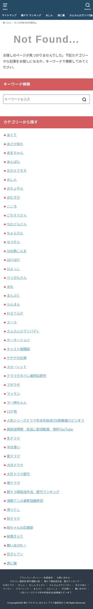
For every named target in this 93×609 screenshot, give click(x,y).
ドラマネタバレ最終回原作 (26, 376)
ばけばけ (13, 260)
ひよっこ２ (52, 589)
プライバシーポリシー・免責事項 (36, 578)
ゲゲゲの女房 (16, 358)
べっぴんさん (16, 278)
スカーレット (16, 367)
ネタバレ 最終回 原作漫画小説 (25, 581)
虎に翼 (61, 15)
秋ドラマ (13, 518)
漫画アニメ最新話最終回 (25, 501)
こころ (12, 206)
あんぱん (13, 162)
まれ (10, 287)
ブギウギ (13, 385)
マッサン (13, 393)
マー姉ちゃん (16, 402)
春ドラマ (13, 483)
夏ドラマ (13, 456)
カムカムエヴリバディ (23, 331)
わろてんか (15, 313)
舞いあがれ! (81, 589)
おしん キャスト (37, 585)
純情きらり (15, 536)
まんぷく (13, 295)
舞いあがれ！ (16, 545)
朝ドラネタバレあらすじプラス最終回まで (45, 603)
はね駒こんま (16, 251)
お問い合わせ (63, 578)
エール (12, 322)
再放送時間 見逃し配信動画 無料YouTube (40, 429)
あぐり (12, 135)
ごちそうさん (16, 215)
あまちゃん (15, 153)
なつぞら (13, 242)
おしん (49, 15)
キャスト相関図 (18, 349)
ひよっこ (13, 269)
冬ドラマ (13, 438)
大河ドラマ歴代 (18, 474)
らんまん (13, 304)
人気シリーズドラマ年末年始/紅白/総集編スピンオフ (45, 420)
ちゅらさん (15, 233)
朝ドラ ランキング (31, 15)
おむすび (13, 197)
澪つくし (13, 510)
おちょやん (15, 188)
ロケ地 (12, 411)
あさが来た (15, 144)
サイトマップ (9, 15)
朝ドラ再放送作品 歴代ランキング (33, 492)
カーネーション (18, 340)
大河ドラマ (15, 465)
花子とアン (15, 554)
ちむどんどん (16, 224)
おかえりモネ (16, 170)
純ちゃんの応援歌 (20, 527)
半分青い (13, 447)
